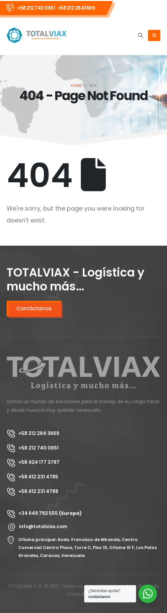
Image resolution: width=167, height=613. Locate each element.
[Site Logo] (37, 35)
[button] (141, 35)
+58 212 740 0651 (36, 8)
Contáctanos (34, 308)
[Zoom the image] (83, 360)
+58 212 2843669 (76, 8)
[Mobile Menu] (154, 35)
